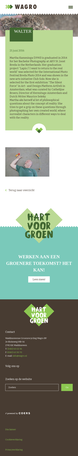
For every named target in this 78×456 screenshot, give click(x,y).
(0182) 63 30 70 (14, 352)
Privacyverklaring (14, 450)
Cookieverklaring (13, 439)
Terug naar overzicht (22, 190)
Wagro (21, 6)
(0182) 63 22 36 (14, 349)
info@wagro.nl (20, 356)
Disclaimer (10, 429)
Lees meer (39, 279)
